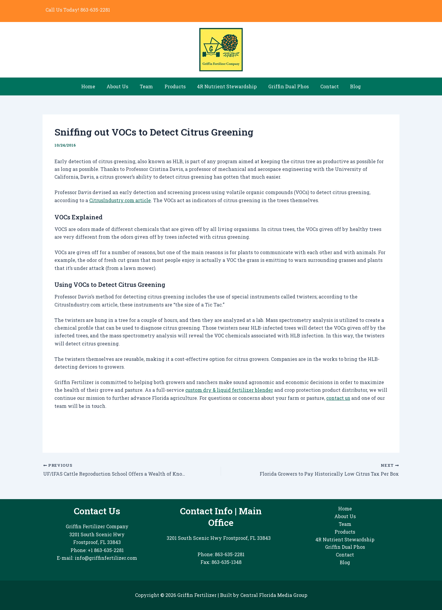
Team (149, 86)
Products (175, 86)
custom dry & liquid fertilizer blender (230, 390)
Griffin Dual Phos (285, 86)
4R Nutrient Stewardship (226, 86)
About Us (122, 86)
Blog (348, 86)
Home (95, 86)
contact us (349, 397)
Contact (324, 86)
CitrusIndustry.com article (120, 200)
